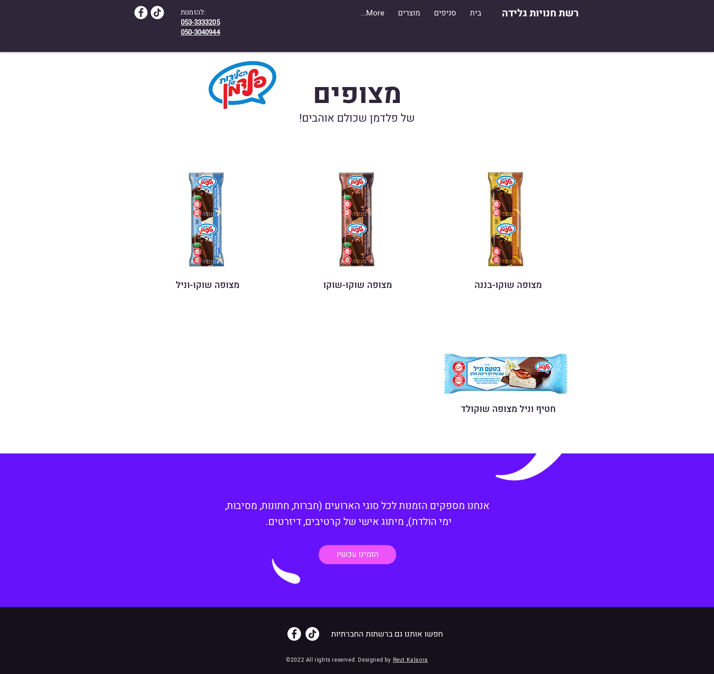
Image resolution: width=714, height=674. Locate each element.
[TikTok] (157, 12)
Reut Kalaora (410, 660)
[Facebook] (141, 12)
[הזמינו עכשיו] (357, 554)
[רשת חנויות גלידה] (540, 13)
